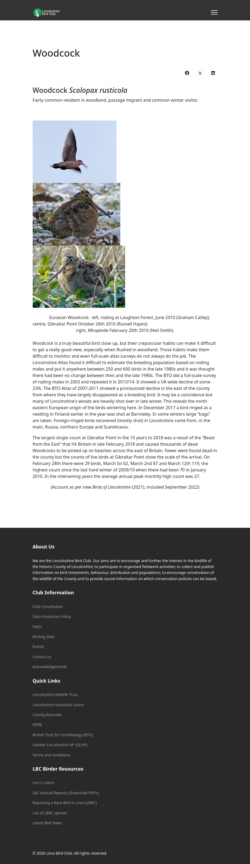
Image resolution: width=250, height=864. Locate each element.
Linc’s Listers (44, 782)
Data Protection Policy (52, 616)
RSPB (37, 724)
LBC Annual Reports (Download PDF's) (66, 792)
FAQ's (37, 626)
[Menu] (214, 12)
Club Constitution (48, 606)
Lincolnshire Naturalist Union (58, 704)
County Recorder (47, 714)
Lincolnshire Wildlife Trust (55, 694)
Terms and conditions (51, 754)
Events (38, 646)
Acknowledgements (50, 666)
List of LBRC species (50, 812)
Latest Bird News (47, 822)
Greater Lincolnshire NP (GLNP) (60, 744)
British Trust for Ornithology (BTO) (63, 734)
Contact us (42, 656)
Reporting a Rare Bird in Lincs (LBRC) (65, 802)
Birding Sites (44, 636)
